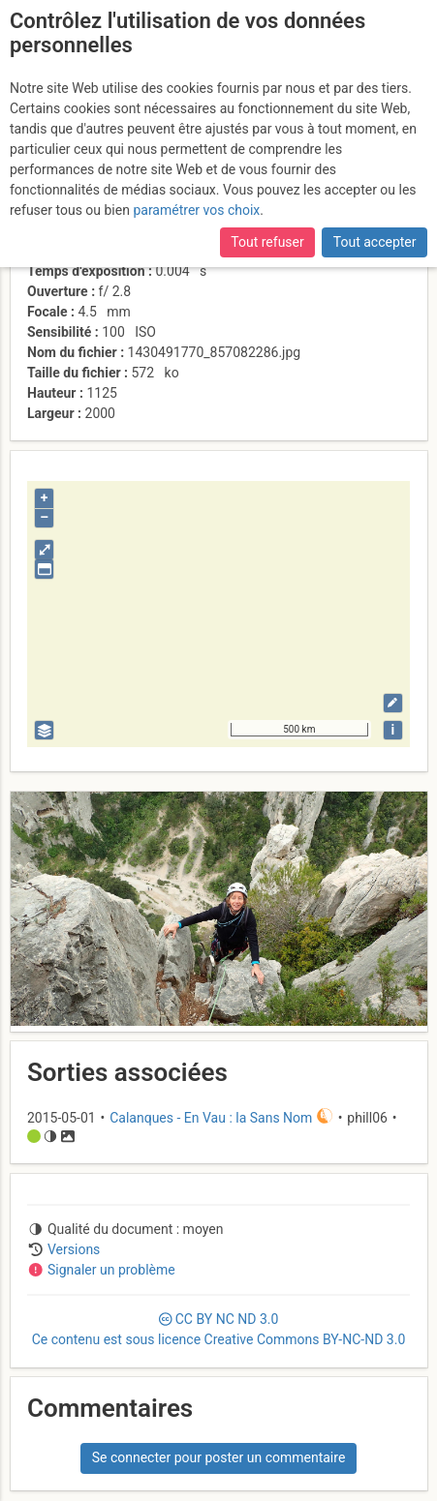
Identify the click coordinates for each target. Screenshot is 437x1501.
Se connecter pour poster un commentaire (219, 1457)
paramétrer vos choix (196, 210)
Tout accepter (375, 242)
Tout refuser (267, 242)
